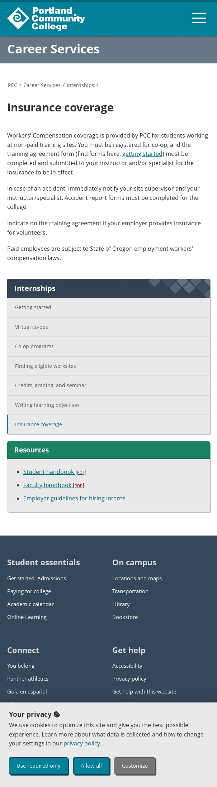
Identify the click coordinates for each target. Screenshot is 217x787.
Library (121, 604)
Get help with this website (144, 691)
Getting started (33, 307)
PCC (12, 85)
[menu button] (199, 18)
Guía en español (27, 691)
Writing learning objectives (47, 405)
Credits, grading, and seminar (50, 385)
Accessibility (127, 665)
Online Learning (27, 616)
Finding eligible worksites (45, 366)
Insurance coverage (38, 424)
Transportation (130, 591)
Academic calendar (30, 604)
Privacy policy (129, 678)
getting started (142, 154)
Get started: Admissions (36, 578)
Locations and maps (137, 578)
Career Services (53, 48)
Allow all (91, 765)
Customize (135, 765)
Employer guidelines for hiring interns (74, 498)
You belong (20, 665)
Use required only (38, 765)
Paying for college (29, 591)
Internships (80, 85)
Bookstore (125, 616)
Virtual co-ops (31, 326)
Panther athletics (27, 678)
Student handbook (54, 472)
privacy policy (81, 743)
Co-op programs (34, 346)
